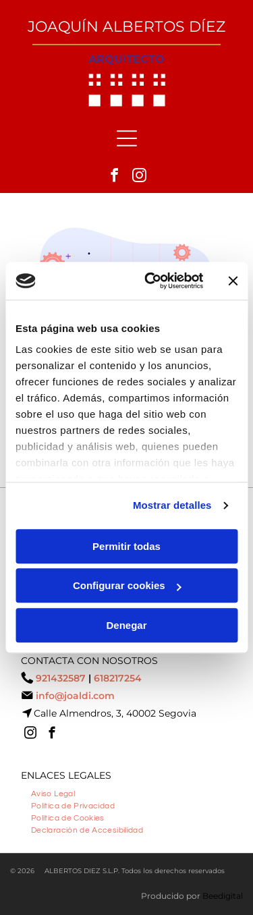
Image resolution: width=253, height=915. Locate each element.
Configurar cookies (127, 585)
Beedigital (222, 896)
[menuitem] (53, 792)
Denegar (126, 625)
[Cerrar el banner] (232, 280)
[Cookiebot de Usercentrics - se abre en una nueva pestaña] (151, 280)
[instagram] (139, 177)
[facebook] (114, 177)
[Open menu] (127, 138)
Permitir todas (126, 546)
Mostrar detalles (172, 505)
